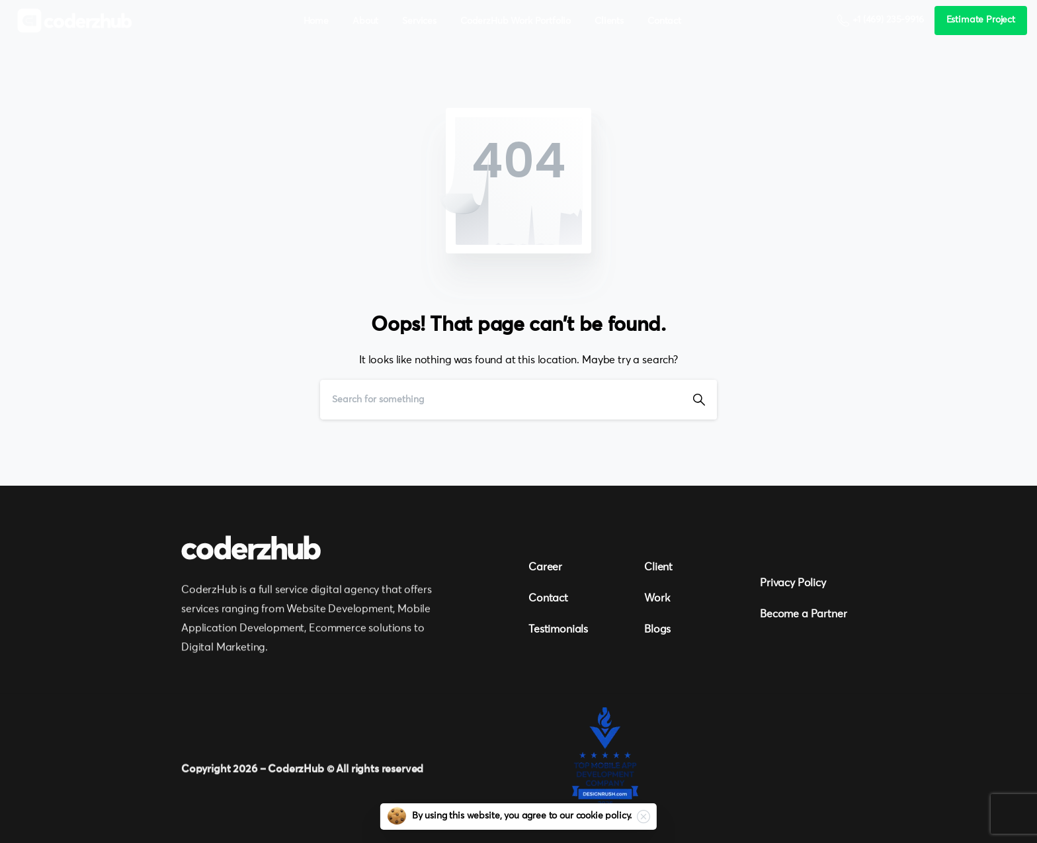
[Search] (500, 400)
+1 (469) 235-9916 (880, 20)
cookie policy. (604, 816)
